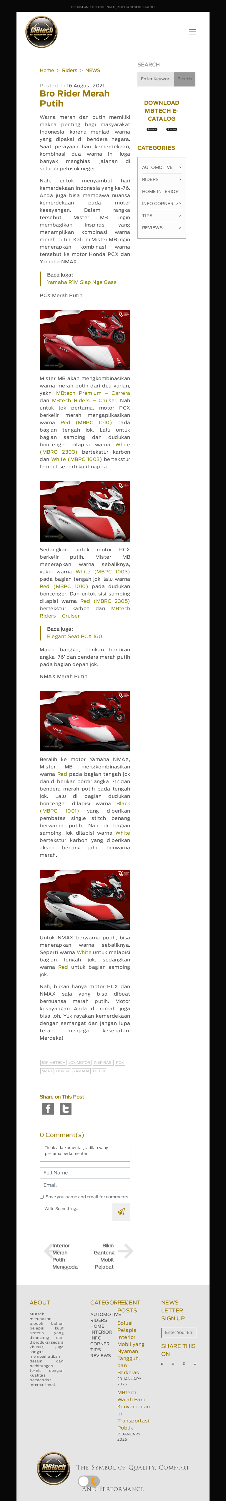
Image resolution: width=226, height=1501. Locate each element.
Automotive (162, 168)
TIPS (95, 1350)
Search (184, 79)
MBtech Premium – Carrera (93, 393)
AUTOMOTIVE (105, 1315)
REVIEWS (100, 1356)
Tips (162, 216)
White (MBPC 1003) (76, 459)
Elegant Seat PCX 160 (74, 636)
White (122, 833)
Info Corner (160, 204)
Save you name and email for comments (87, 1197)
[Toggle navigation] (192, 32)
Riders (69, 70)
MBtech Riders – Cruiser (84, 400)
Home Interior (162, 194)
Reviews (162, 228)
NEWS (92, 70)
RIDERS (98, 1321)
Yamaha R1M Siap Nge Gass (82, 282)
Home (47, 70)
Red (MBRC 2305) (105, 601)
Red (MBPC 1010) (86, 422)
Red (62, 774)
